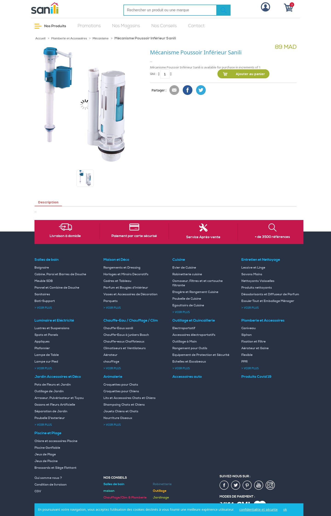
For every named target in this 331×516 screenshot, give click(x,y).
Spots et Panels (46, 335)
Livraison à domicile (65, 236)
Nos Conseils (164, 26)
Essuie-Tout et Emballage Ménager (267, 301)
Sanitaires (42, 294)
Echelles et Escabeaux (189, 362)
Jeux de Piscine (46, 461)
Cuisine (178, 259)
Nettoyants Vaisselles (257, 281)
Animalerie (112, 376)
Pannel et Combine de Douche (56, 288)
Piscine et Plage (47, 433)
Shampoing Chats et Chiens (124, 405)
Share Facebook (188, 90)
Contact (196, 26)
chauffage (111, 362)
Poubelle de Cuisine (186, 299)
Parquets (110, 301)
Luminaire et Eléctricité (54, 320)
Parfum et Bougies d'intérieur (125, 288)
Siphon (246, 335)
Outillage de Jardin (49, 391)
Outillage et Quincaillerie (193, 320)
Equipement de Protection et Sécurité (200, 355)
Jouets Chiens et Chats (120, 411)
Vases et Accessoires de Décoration (130, 294)
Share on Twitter (201, 90)
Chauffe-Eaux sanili (118, 328)
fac (224, 485)
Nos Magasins (126, 26)
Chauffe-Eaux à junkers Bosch (126, 335)
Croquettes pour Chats (120, 385)
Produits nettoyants (256, 288)
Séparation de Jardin (50, 411)
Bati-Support (44, 301)
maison (108, 491)
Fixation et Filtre (253, 342)
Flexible (247, 355)
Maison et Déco (116, 259)
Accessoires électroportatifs (193, 335)
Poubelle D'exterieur (49, 418)
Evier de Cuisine (184, 268)
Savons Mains (251, 274)
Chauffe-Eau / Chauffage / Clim (130, 320)
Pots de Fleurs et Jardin (52, 385)
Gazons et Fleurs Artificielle (54, 405)
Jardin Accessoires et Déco (57, 376)
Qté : (153, 74)
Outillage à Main (184, 342)
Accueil (40, 38)
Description (48, 202)
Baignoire (41, 268)
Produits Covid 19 (256, 376)
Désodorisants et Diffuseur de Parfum (270, 294)
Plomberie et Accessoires (69, 38)
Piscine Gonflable (47, 448)
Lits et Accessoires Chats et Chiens (129, 398)
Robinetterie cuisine (187, 274)
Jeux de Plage (45, 454)
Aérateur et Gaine (255, 348)
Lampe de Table (46, 355)
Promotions (89, 26)
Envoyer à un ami (174, 90)
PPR (244, 362)
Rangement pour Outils (189, 348)
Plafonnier (42, 348)
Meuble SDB (43, 281)
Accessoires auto (187, 376)
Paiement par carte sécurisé (134, 236)
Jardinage (161, 497)
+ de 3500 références (272, 237)
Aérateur (110, 355)
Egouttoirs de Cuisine (188, 305)
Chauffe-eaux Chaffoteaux (123, 342)
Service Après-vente (203, 237)
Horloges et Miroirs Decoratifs (125, 274)
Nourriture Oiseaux (117, 418)
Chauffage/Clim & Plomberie (125, 497)
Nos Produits (50, 26)
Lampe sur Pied (46, 362)
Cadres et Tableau (117, 281)
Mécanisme (101, 38)
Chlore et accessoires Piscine (55, 441)
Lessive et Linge (253, 268)
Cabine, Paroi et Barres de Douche (60, 274)
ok (285, 509)
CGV (37, 491)
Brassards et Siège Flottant (55, 468)
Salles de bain (46, 259)
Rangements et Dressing (121, 268)
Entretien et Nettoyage (260, 259)
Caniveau (248, 328)
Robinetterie (162, 484)
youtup (259, 485)
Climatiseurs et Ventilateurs (124, 348)
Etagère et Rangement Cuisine (195, 292)
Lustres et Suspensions (51, 328)
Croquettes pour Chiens (121, 391)
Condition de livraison (50, 485)
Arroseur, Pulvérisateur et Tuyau (59, 398)
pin (247, 485)
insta (270, 485)
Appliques (42, 342)
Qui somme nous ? (48, 478)
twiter (236, 485)
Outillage (159, 491)
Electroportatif (183, 328)
